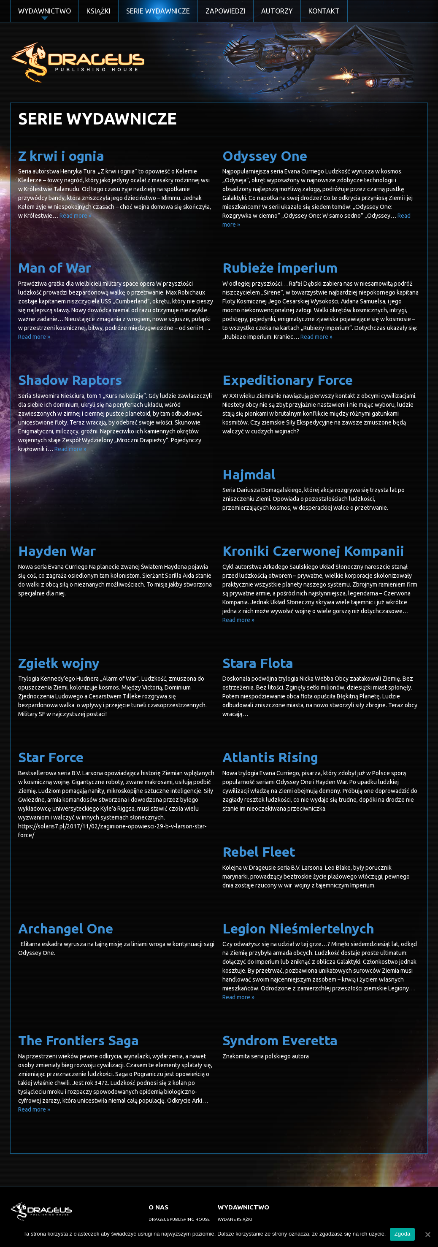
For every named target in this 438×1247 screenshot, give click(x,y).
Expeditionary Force (287, 379)
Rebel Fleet (258, 851)
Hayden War (57, 550)
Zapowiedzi (225, 11)
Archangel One (65, 928)
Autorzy (277, 11)
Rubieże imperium (280, 267)
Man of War (54, 267)
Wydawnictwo (44, 11)
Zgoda (402, 1234)
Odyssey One (264, 155)
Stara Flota (257, 663)
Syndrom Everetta (280, 1040)
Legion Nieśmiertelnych (298, 928)
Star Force (51, 757)
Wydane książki (235, 1219)
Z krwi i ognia (61, 155)
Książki (99, 11)
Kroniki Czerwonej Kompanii (313, 550)
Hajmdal (249, 474)
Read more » (75, 215)
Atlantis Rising (270, 757)
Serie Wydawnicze (158, 11)
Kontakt (324, 11)
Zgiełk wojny (59, 663)
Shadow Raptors (70, 379)
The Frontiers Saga (78, 1040)
